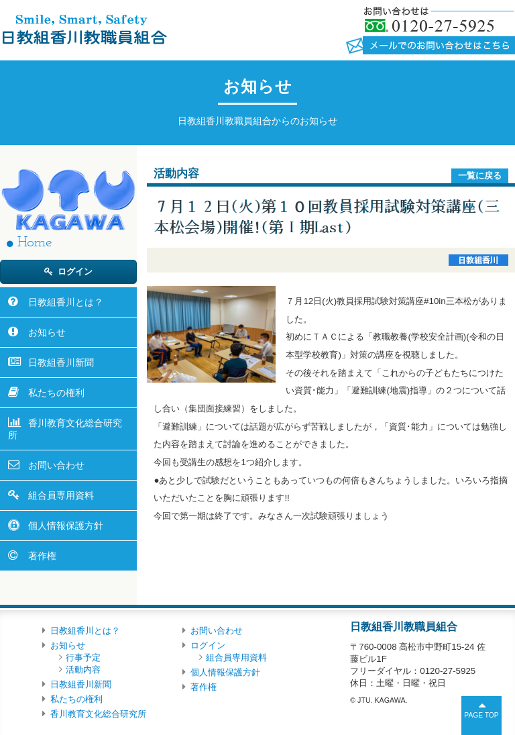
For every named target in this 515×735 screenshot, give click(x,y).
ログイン (75, 271)
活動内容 (83, 670)
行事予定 (83, 657)
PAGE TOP (481, 715)
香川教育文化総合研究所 (65, 429)
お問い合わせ (56, 465)
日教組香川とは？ (65, 302)
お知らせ (47, 332)
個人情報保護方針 (65, 525)
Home (34, 243)
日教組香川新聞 (61, 362)
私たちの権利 (56, 392)
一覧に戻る (480, 175)
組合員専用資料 (61, 495)
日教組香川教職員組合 (83, 29)
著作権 (42, 555)
